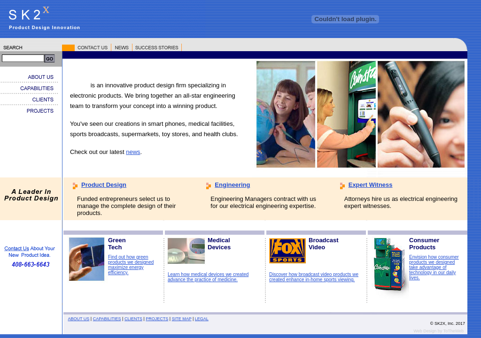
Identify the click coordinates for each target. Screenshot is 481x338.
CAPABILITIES (107, 318)
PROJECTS (157, 318)
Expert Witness (371, 184)
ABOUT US (79, 318)
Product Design (103, 184)
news (133, 151)
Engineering (232, 184)
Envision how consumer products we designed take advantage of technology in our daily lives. (434, 267)
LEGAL (202, 318)
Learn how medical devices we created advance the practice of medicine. (208, 277)
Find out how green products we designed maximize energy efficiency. (131, 264)
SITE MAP (182, 318)
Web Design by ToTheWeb (438, 331)
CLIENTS (133, 318)
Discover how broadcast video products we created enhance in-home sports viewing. (313, 277)
